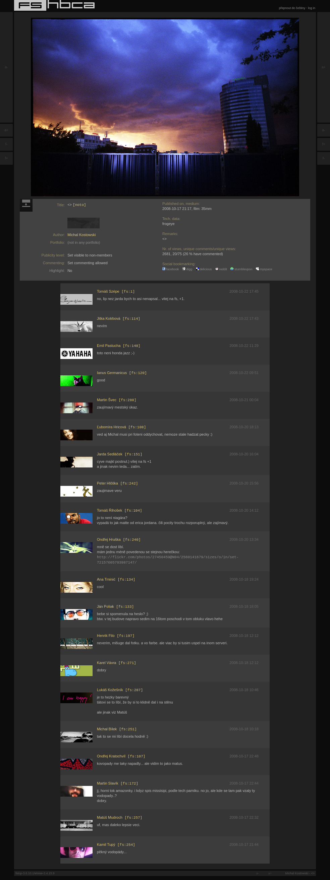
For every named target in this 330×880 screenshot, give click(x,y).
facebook (170, 269)
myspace (264, 269)
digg (187, 269)
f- (6, 144)
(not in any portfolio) (83, 242)
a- (6, 67)
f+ (6, 158)
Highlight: (57, 271)
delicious (204, 269)
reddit (221, 269)
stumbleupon (241, 269)
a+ (6, 130)
